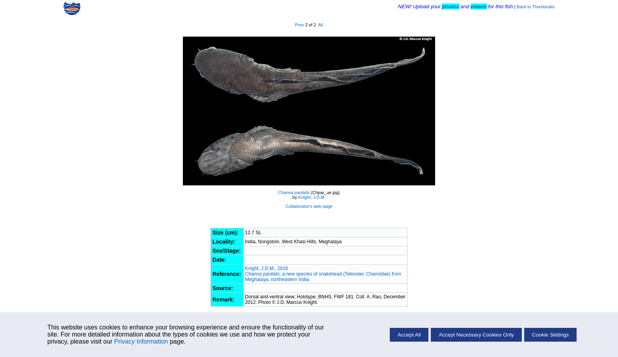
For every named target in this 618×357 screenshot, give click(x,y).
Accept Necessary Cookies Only (476, 335)
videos (479, 6)
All (320, 24)
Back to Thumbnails (536, 6)
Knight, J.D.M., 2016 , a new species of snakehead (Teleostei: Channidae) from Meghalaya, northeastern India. (323, 274)
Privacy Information (141, 341)
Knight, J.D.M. (312, 197)
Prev (299, 24)
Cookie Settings (550, 335)
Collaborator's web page (309, 206)
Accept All (409, 335)
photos (450, 6)
